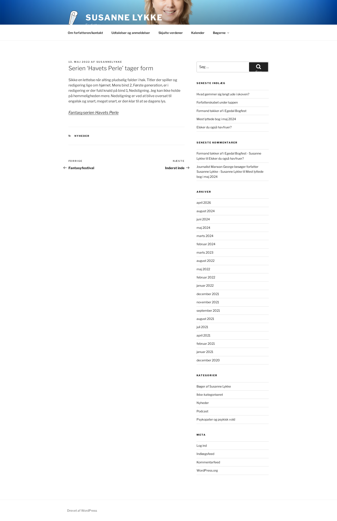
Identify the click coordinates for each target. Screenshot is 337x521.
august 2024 (206, 211)
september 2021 (208, 310)
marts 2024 (205, 236)
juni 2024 (203, 219)
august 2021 (205, 319)
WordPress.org (207, 470)
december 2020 (208, 360)
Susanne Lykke (124, 17)
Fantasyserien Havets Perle (93, 112)
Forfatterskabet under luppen (217, 102)
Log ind (202, 445)
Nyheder (82, 135)
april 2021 (203, 335)
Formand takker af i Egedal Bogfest (221, 111)
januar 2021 (205, 352)
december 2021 (208, 294)
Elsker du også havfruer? (214, 127)
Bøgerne (221, 33)
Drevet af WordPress (82, 510)
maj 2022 (203, 269)
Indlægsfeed (205, 454)
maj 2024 (203, 227)
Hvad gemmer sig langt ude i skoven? (223, 94)
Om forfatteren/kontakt (85, 33)
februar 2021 (206, 343)
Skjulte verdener (170, 33)
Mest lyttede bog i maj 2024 (216, 119)
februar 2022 (206, 277)
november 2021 (208, 302)
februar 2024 (206, 244)
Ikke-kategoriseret (210, 394)
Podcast (202, 411)
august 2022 (205, 260)
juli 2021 (202, 327)
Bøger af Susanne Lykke (214, 386)
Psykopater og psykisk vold (216, 419)
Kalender (198, 33)
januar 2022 (205, 285)
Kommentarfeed (208, 462)
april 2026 (204, 202)
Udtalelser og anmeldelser (130, 33)
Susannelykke (109, 61)
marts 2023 (205, 252)
